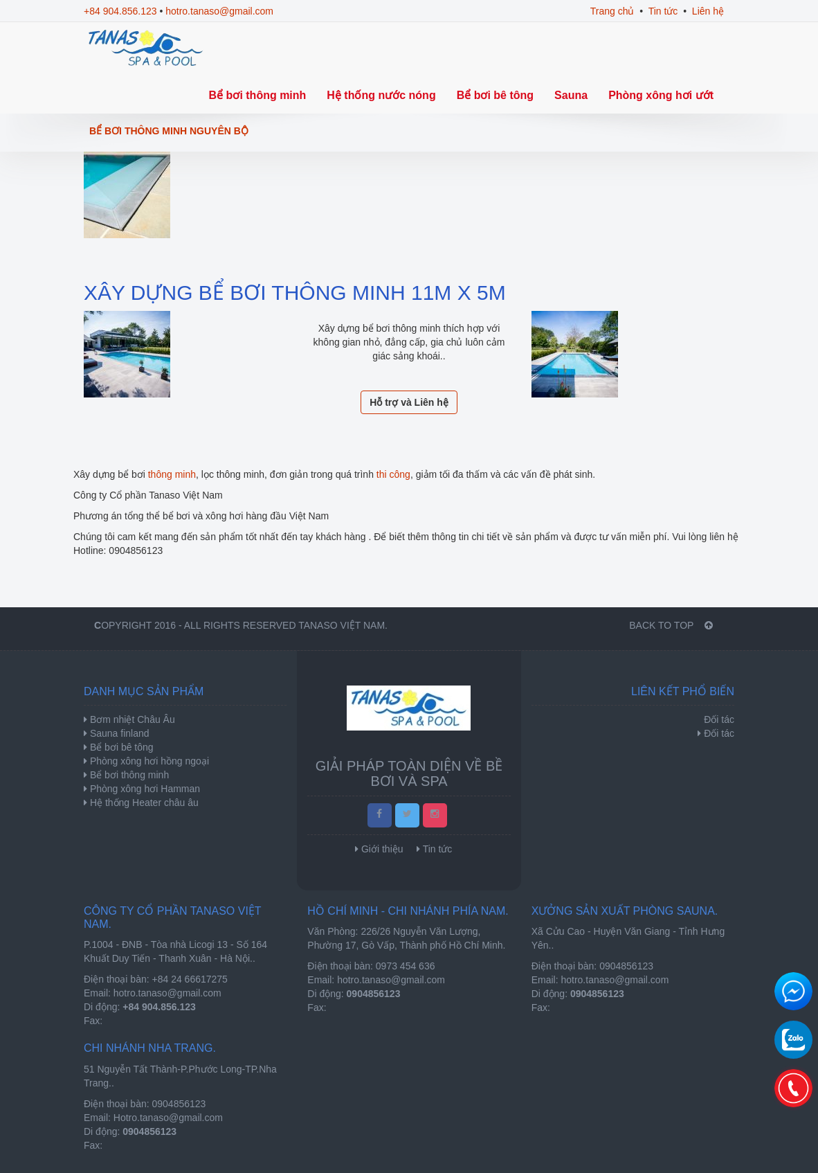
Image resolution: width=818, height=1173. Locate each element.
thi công (393, 474)
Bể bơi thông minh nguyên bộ (168, 130)
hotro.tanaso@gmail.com (219, 11)
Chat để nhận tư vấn (793, 991)
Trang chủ (612, 11)
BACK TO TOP (671, 625)
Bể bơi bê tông (495, 95)
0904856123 (626, 965)
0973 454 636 (405, 965)
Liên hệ (708, 11)
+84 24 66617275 (190, 979)
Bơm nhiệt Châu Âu (131, 719)
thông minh (170, 474)
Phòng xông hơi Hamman (143, 788)
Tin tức (663, 11)
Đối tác (719, 733)
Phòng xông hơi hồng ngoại (148, 761)
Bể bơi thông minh (258, 95)
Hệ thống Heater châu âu (143, 802)
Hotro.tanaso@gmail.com (168, 1117)
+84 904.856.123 (120, 11)
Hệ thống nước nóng (381, 95)
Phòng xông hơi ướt (661, 95)
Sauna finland (118, 733)
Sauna (571, 95)
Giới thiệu (382, 848)
